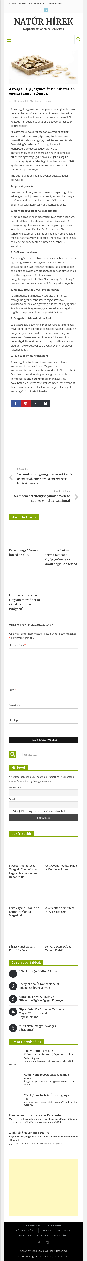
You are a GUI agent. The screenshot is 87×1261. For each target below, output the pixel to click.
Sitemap (63, 1230)
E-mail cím (16, 705)
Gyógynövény (24, 1230)
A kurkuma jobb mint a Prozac (39, 971)
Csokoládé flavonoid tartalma (29, 1132)
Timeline (24, 1235)
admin (27, 1078)
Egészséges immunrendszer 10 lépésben (36, 1115)
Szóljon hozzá (43, 100)
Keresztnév (15, 787)
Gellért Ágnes (31, 1058)
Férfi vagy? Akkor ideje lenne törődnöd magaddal (24, 911)
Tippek (46, 1230)
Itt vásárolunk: (17, 3)
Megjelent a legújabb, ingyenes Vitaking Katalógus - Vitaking (43, 1119)
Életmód (54, 1225)
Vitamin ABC (32, 1225)
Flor (26, 1098)
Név (12, 690)
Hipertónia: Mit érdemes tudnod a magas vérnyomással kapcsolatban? (42, 1013)
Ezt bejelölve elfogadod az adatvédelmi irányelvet (39, 811)
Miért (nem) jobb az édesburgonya (46, 1074)
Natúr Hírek (43, 21)
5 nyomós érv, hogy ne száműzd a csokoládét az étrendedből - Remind (43, 1138)
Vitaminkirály (37, 3)
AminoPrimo (55, 3)
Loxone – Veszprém (52, 1235)
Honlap (13, 720)
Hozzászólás (17, 645)
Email (12, 799)
